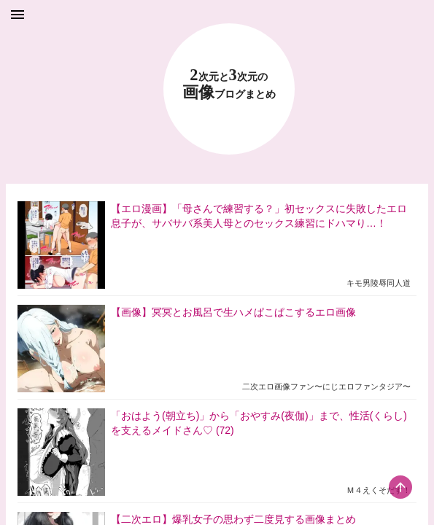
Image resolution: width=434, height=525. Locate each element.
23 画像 (229, 84)
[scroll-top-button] (400, 487)
